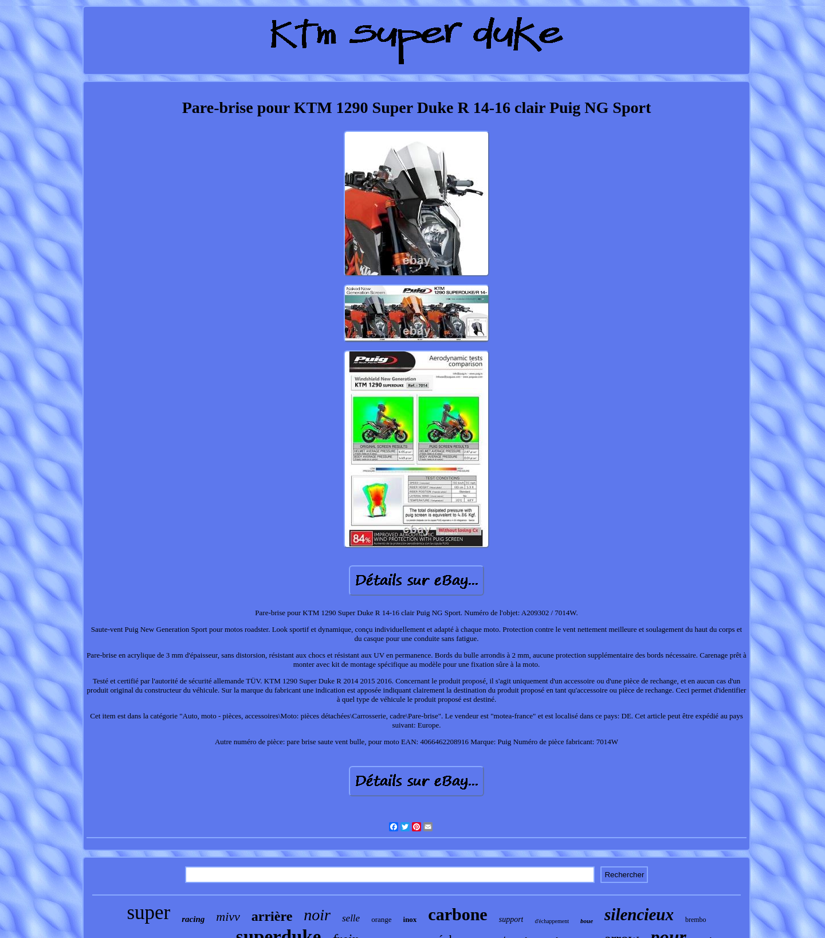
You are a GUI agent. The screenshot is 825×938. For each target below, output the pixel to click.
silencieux (639, 914)
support (511, 919)
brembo (695, 920)
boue (586, 920)
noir (317, 915)
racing (193, 919)
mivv (228, 916)
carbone (457, 914)
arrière (272, 916)
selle (351, 918)
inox (410, 919)
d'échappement (552, 921)
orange (381, 919)
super (148, 912)
